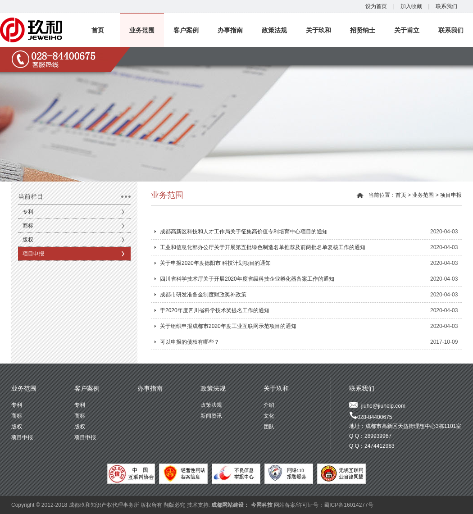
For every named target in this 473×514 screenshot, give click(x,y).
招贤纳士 (362, 30)
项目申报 (33, 253)
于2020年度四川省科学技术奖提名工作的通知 (214, 310)
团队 (269, 426)
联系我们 (446, 6)
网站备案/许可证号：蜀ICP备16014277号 (323, 505)
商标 (28, 226)
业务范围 (142, 30)
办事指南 (230, 30)
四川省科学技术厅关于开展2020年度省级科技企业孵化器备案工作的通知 (247, 279)
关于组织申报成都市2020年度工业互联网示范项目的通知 (228, 326)
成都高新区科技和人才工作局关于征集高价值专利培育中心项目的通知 (243, 231)
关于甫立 (406, 30)
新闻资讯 (211, 416)
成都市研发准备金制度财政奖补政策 (203, 294)
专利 (28, 212)
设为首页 (376, 6)
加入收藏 (411, 6)
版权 (28, 240)
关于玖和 (318, 30)
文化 (269, 416)
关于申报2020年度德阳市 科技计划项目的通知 (215, 263)
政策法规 (274, 30)
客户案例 (186, 30)
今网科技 (262, 505)
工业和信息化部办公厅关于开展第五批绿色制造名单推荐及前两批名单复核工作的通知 (262, 247)
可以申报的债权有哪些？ (189, 342)
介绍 (269, 405)
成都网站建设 (227, 505)
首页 (97, 30)
